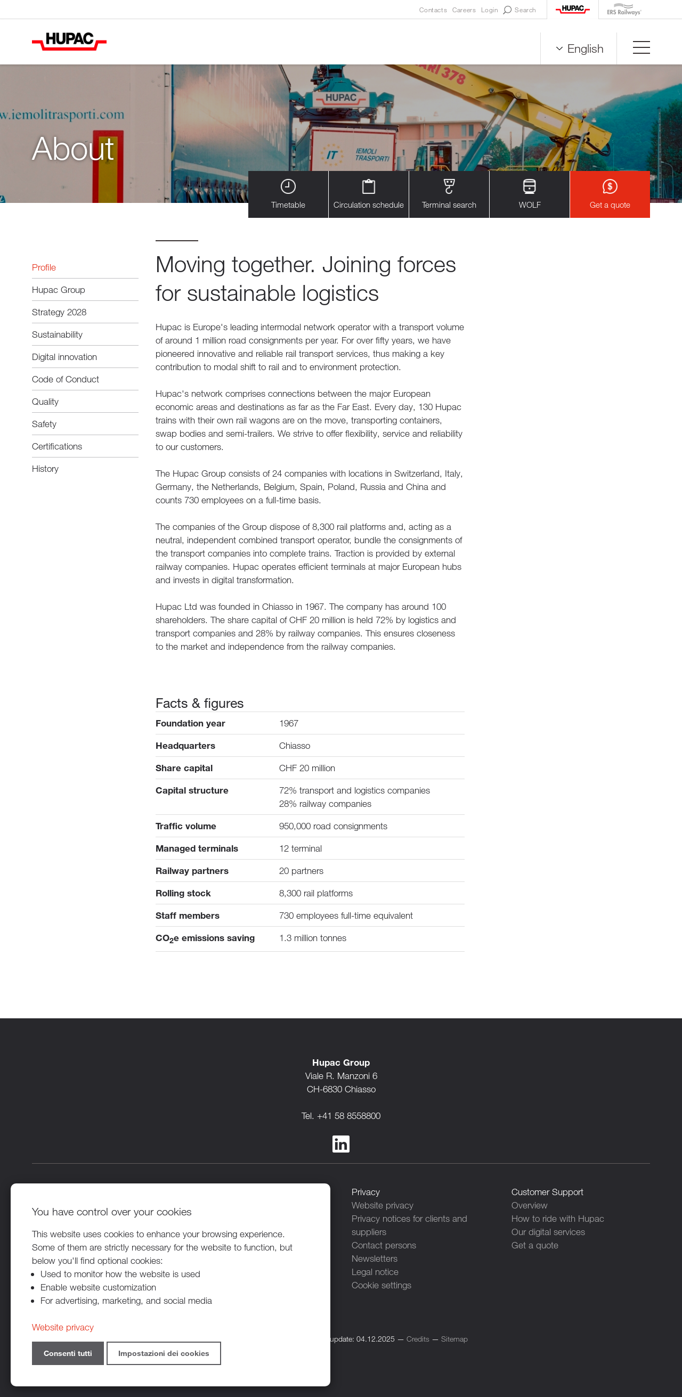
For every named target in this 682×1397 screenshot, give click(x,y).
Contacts (433, 9)
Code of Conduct (65, 379)
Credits (418, 1338)
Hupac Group (58, 289)
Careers (464, 9)
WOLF (530, 194)
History (45, 468)
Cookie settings (381, 1284)
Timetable (288, 194)
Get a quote (610, 194)
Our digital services (548, 1231)
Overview (530, 1205)
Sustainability (57, 334)
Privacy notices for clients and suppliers (409, 1225)
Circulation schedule (369, 194)
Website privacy (382, 1205)
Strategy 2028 (59, 311)
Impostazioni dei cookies (163, 1353)
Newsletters (374, 1258)
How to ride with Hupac (558, 1218)
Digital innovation (64, 356)
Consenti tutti (68, 1353)
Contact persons (384, 1245)
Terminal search (449, 194)
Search (519, 10)
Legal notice (375, 1271)
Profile (44, 267)
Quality (45, 401)
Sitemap (454, 1338)
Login (489, 9)
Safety (44, 423)
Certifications (57, 446)
